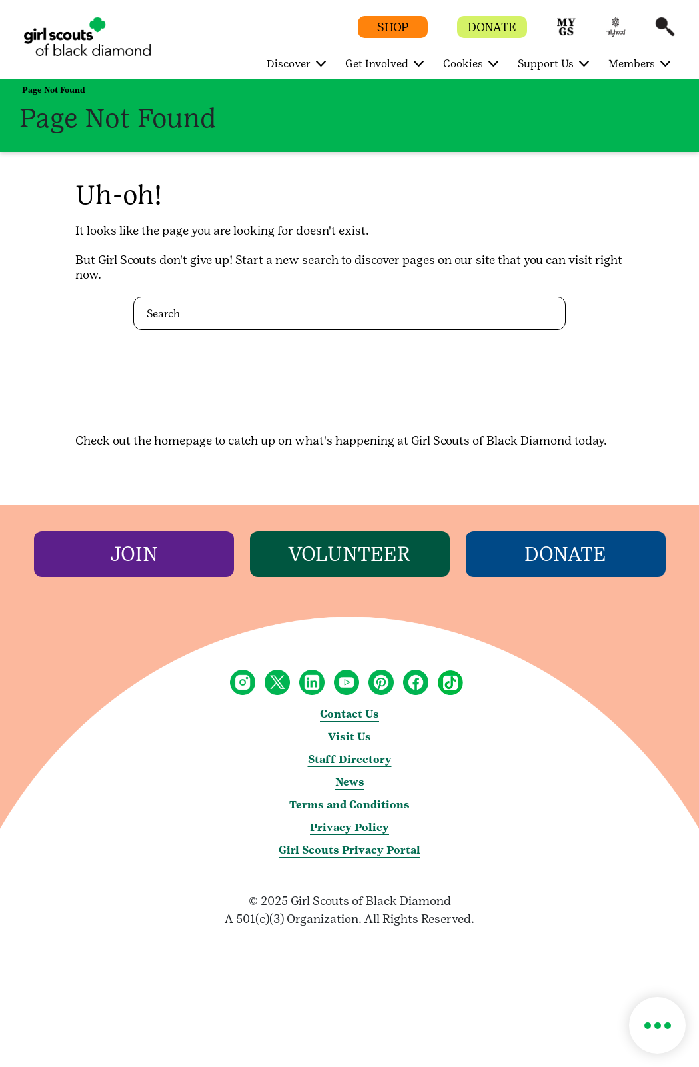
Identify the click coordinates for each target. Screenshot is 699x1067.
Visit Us (349, 736)
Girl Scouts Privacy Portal (349, 850)
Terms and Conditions (349, 804)
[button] (566, 33)
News (349, 782)
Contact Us (349, 714)
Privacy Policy (349, 827)
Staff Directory (350, 759)
